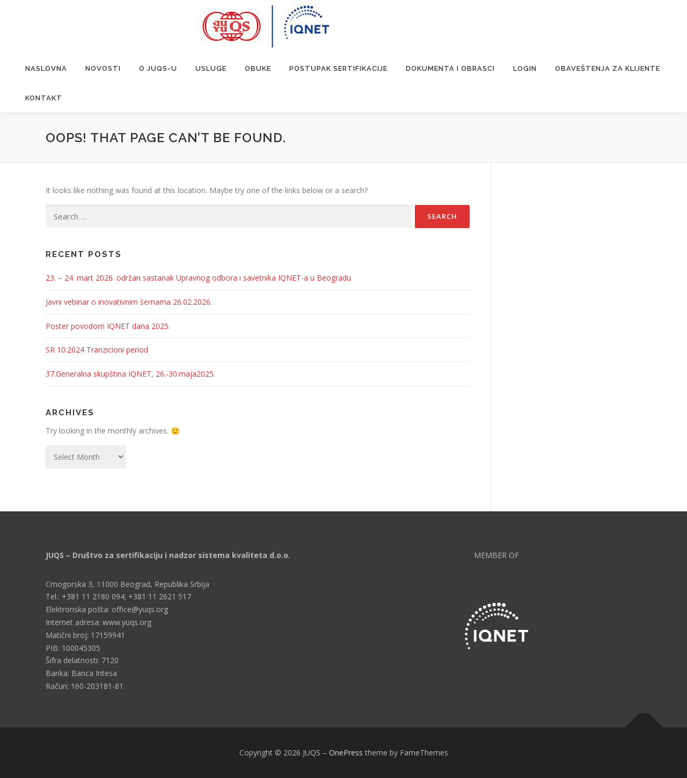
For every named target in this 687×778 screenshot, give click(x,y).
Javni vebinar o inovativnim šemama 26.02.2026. (129, 302)
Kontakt (43, 98)
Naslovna (46, 68)
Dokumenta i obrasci (450, 68)
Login (525, 68)
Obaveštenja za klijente (607, 68)
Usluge (210, 68)
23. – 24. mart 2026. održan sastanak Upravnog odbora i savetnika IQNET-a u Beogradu (198, 278)
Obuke (258, 68)
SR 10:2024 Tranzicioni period (97, 349)
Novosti (103, 68)
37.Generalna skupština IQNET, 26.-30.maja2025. (130, 374)
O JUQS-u (158, 68)
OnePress (346, 752)
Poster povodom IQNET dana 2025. (108, 326)
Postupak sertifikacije (338, 68)
